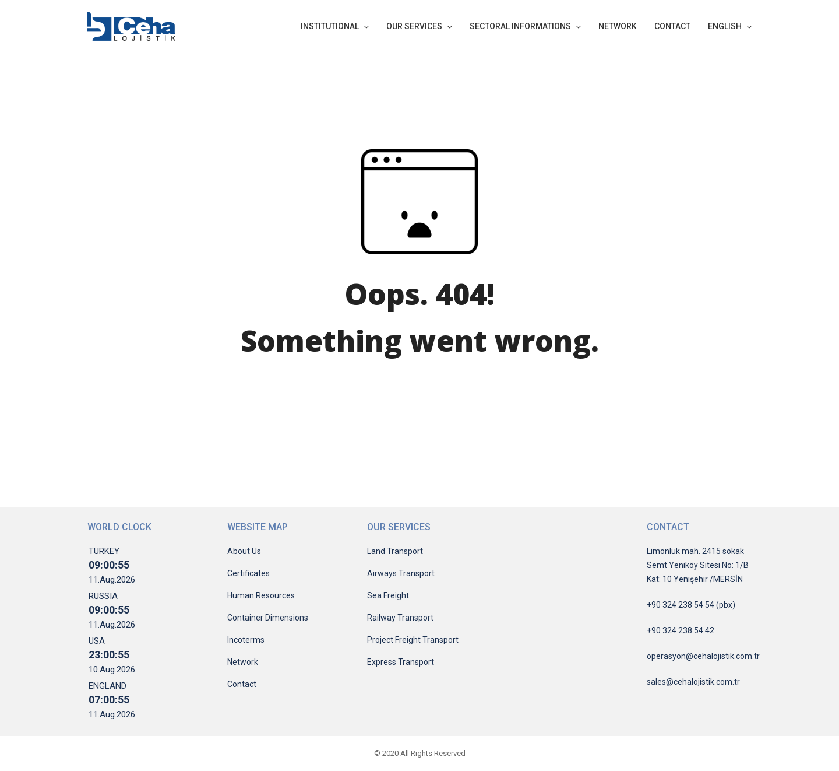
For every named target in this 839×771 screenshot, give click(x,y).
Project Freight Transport (413, 639)
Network (242, 662)
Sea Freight (388, 595)
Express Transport (400, 662)
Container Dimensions (267, 617)
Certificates (248, 573)
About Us (244, 551)
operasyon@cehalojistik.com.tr (703, 656)
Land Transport (395, 551)
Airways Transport (401, 573)
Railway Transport (400, 617)
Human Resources (261, 595)
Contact (241, 684)
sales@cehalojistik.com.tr (693, 681)
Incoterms (246, 639)
